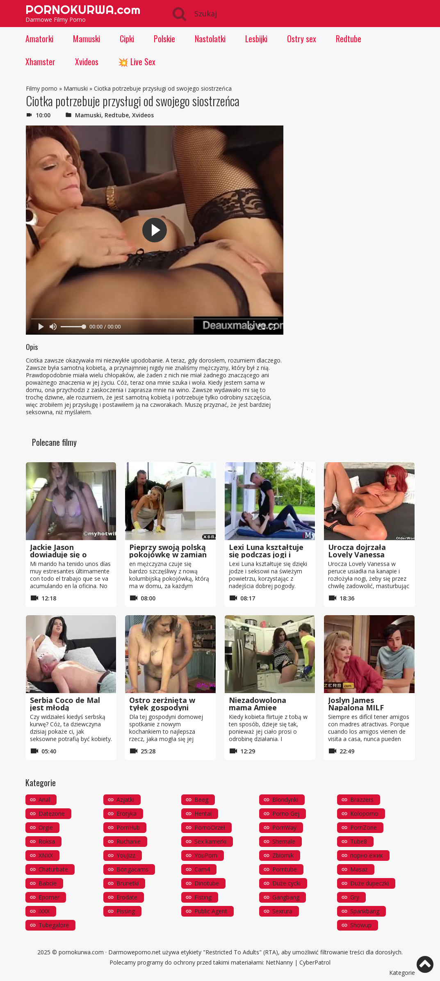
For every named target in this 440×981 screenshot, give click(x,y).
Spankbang (364, 911)
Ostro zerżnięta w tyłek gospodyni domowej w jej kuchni (168, 707)
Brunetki (127, 883)
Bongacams (132, 869)
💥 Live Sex (136, 61)
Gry (354, 897)
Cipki (127, 38)
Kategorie (402, 972)
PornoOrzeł (209, 827)
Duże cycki (286, 883)
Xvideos (86, 61)
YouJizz (125, 855)
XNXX (46, 855)
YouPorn (205, 855)
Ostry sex (301, 38)
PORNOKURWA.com (82, 9)
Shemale (283, 841)
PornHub (128, 827)
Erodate (126, 897)
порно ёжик (366, 855)
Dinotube (206, 883)
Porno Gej (285, 813)
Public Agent (210, 911)
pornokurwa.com (81, 952)
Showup (361, 925)
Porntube (284, 869)
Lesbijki (256, 38)
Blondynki (285, 799)
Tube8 (358, 841)
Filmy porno (41, 88)
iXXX (44, 911)
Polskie (164, 38)
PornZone (363, 827)
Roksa (47, 841)
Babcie (48, 883)
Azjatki (125, 799)
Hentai (203, 813)
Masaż (359, 869)
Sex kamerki (210, 841)
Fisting (203, 897)
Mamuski (86, 38)
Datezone (52, 813)
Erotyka (126, 813)
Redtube (348, 38)
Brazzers (362, 799)
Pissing (125, 911)
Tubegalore (54, 925)
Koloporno (364, 813)
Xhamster (40, 61)
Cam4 (202, 869)
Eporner (49, 897)
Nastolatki (210, 38)
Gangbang (285, 897)
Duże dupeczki (369, 883)
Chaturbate (53, 869)
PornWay (284, 827)
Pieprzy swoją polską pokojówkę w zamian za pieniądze (168, 554)
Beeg (201, 799)
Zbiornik (283, 855)
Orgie (46, 827)
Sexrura (282, 911)
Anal (44, 799)
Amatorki (39, 38)
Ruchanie (128, 841)
